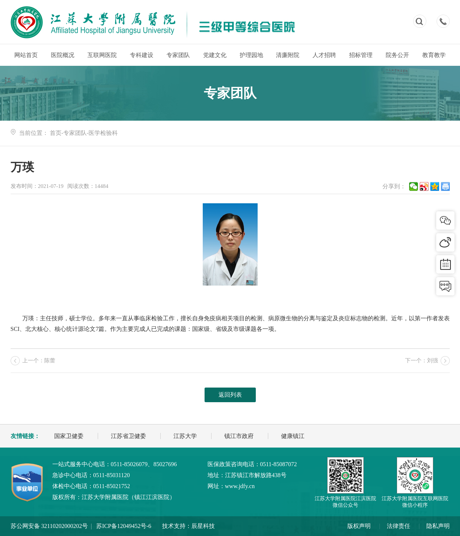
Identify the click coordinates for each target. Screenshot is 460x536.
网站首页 (26, 55)
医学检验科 (103, 133)
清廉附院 (287, 55)
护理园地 (251, 55)
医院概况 (62, 55)
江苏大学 (185, 436)
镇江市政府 (239, 436)
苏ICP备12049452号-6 (123, 526)
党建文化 (215, 55)
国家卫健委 (68, 436)
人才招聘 (324, 55)
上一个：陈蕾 (38, 360)
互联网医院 (102, 55)
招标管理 (361, 55)
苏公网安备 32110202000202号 (49, 526)
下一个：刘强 (421, 360)
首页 (55, 133)
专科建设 (141, 55)
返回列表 (230, 395)
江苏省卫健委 (128, 436)
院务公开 (397, 55)
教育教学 (434, 55)
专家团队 (178, 55)
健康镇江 (292, 436)
